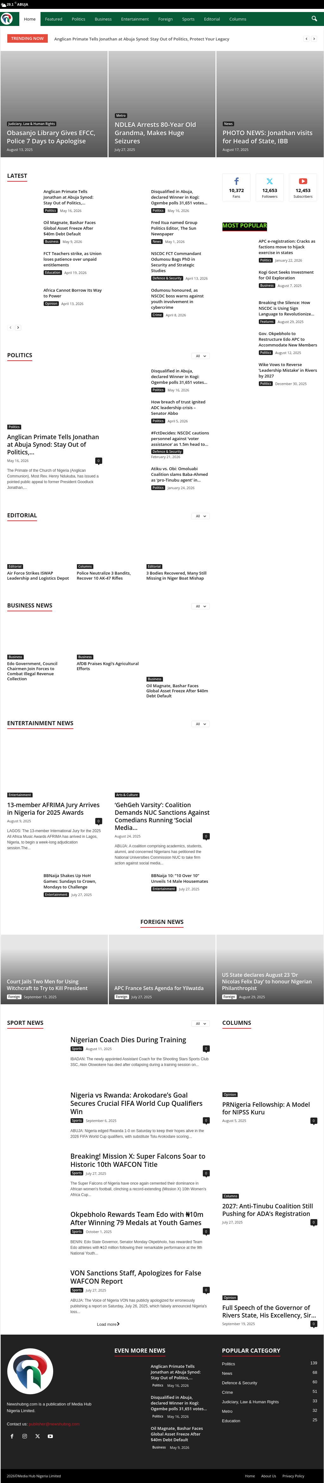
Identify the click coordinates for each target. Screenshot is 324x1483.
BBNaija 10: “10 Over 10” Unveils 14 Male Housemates (179, 878)
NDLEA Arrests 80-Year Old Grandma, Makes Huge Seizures (155, 132)
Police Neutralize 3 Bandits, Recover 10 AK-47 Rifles (104, 575)
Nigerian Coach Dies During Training (128, 1039)
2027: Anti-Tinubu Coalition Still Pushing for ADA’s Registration (267, 1210)
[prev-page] (10, 327)
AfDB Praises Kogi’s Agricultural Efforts (108, 666)
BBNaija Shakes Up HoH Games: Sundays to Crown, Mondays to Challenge (70, 881)
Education (52, 272)
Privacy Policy (293, 1476)
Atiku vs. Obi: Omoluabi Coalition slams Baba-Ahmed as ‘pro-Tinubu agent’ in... (179, 474)
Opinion (51, 303)
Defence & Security (167, 278)
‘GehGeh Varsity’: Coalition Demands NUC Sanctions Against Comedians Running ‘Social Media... (162, 816)
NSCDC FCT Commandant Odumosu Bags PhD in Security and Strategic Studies (176, 262)
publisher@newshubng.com (54, 1424)
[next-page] (18, 327)
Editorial (212, 19)
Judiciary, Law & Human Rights (32, 124)
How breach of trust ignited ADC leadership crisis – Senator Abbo (178, 407)
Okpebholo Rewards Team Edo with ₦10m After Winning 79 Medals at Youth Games (137, 1218)
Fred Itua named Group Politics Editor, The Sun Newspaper (174, 228)
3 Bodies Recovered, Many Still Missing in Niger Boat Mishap (176, 575)
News (228, 124)
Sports (188, 19)
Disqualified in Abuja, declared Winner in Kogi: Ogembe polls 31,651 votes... (179, 197)
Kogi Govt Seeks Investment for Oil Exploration (286, 275)
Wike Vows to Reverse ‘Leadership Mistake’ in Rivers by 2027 (288, 370)
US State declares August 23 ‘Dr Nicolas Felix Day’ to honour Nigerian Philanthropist (267, 981)
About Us (268, 1476)
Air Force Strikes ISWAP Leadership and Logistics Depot (38, 575)
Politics (78, 19)
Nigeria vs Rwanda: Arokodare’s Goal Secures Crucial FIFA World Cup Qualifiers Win (137, 1103)
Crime (157, 315)
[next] (314, 39)
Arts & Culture (127, 795)
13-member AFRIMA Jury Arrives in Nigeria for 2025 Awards (53, 809)
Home (30, 19)
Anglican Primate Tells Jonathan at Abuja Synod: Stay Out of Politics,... (69, 197)
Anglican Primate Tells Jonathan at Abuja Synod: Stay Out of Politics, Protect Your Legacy (141, 39)
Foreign (165, 19)
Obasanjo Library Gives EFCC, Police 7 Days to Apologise (51, 136)
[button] (314, 19)
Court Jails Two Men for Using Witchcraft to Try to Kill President (47, 985)
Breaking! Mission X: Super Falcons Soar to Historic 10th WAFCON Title (138, 1160)
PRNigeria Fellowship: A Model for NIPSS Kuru (266, 1108)
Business (103, 19)
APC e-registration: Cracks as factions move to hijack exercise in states (287, 246)
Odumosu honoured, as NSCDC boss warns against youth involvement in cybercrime (177, 298)
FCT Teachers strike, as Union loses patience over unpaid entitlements (73, 259)
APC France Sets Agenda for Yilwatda (159, 988)
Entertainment (135, 19)
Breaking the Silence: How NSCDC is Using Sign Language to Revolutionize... (287, 308)
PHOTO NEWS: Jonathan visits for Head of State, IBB (268, 136)
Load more (108, 1324)
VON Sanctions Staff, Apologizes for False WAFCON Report (136, 1277)
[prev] (306, 39)
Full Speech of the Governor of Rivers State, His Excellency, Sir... (269, 1311)
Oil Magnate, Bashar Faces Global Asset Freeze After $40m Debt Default (70, 228)
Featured (53, 19)
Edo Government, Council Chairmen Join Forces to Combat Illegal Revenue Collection (32, 671)
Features (267, 321)
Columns (237, 19)
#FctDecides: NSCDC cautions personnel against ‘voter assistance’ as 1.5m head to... (180, 438)
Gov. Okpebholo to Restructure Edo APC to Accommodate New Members (288, 339)
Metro (121, 115)
